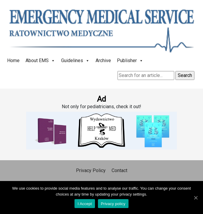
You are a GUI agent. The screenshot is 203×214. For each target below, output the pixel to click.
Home (13, 60)
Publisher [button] (130, 60)
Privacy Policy (91, 170)
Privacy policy (113, 204)
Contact (119, 170)
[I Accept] (196, 198)
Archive (103, 60)
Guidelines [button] (75, 60)
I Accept (84, 204)
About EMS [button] (40, 60)
